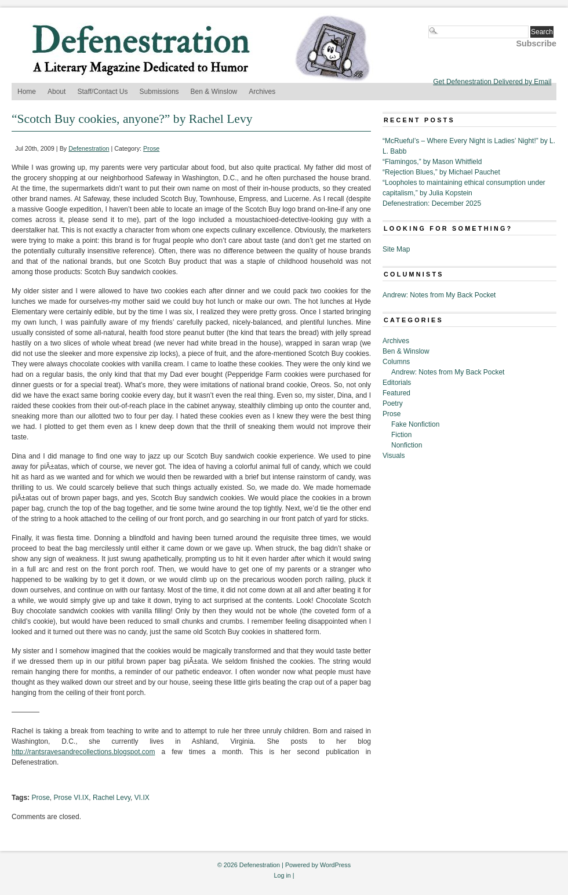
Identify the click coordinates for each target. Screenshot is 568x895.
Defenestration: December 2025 (432, 203)
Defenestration (88, 148)
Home (26, 92)
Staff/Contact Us (102, 92)
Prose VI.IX (71, 798)
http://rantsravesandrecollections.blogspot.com (83, 752)
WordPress (335, 864)
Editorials (397, 383)
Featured (396, 393)
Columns (396, 362)
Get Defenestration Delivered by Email (492, 82)
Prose (151, 148)
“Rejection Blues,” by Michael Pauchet (441, 172)
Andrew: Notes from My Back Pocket (439, 295)
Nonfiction (406, 445)
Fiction (401, 435)
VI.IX (142, 798)
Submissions (159, 92)
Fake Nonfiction (415, 424)
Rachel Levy (111, 798)
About (56, 92)
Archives (262, 92)
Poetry (393, 403)
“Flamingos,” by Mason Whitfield (432, 162)
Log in (282, 875)
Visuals (394, 456)
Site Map (396, 249)
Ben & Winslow (214, 92)
